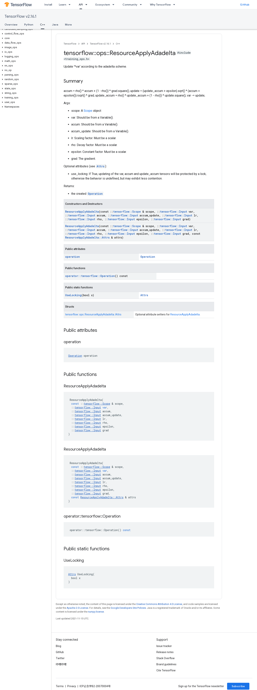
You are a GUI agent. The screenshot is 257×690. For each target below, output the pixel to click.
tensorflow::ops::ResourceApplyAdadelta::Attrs (93, 314)
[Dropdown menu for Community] (142, 4)
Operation (95, 193)
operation (72, 256)
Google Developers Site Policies (128, 607)
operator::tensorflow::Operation (90, 276)
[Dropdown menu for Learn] (70, 4)
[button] (25, 29)
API (83, 43)
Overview (11, 24)
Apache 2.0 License (77, 607)
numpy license (96, 611)
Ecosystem (102, 4)
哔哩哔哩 (61, 664)
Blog (58, 646)
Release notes (165, 652)
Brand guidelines (166, 664)
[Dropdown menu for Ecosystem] (114, 4)
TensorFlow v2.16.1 (20, 16)
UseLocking (73, 295)
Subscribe (238, 686)
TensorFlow (70, 43)
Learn (62, 4)
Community (129, 4)
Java (55, 24)
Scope (88, 110)
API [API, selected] (81, 4)
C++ (118, 43)
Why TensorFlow (160, 4)
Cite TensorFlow (166, 670)
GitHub (244, 4)
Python (28, 24)
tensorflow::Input (173, 211)
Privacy (71, 686)
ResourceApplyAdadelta (82, 211)
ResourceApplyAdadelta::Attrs (87, 237)
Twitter (60, 658)
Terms (60, 686)
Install (48, 4)
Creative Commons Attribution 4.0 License (159, 604)
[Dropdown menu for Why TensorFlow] (175, 4)
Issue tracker (164, 646)
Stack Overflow (165, 658)
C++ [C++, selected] (42, 24)
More (68, 24)
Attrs (100, 166)
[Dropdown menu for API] (87, 4)
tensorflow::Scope (127, 211)
